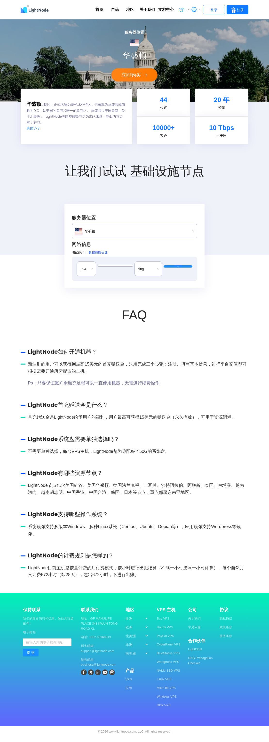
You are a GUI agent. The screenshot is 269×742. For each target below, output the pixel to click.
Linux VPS (164, 684)
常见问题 (194, 632)
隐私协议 (226, 623)
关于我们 (194, 623)
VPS (129, 684)
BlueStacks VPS (168, 658)
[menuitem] (139, 623)
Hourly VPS (165, 632)
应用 (129, 692)
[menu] (139, 643)
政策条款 (226, 632)
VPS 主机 (166, 614)
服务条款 (226, 640)
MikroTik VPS (166, 692)
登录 (214, 10)
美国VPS (33, 131)
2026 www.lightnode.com (118, 736)
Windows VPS (167, 701)
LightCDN (195, 654)
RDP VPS (164, 710)
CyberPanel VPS (169, 649)
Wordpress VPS (168, 667)
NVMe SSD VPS (168, 675)
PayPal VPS (165, 640)
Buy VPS (163, 623)
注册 (237, 10)
